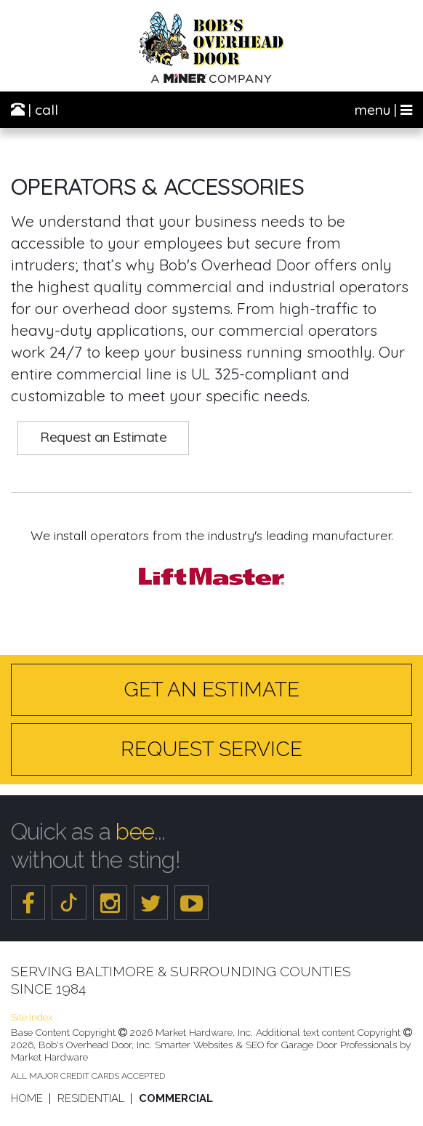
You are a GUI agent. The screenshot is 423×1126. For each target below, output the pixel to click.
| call (34, 109)
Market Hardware (49, 1057)
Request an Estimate (103, 437)
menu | (383, 109)
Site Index (31, 1017)
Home (27, 1098)
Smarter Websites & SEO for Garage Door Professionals (276, 1044)
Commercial (176, 1098)
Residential (90, 1098)
